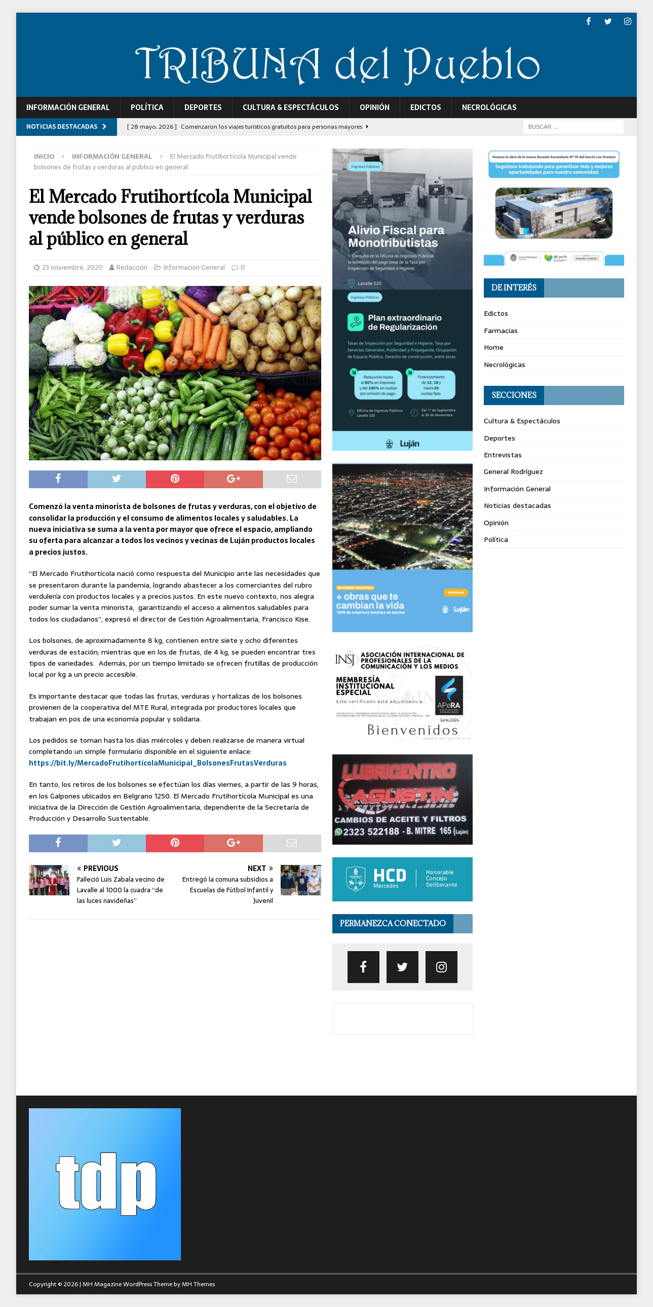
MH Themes (198, 1284)
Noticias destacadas (517, 505)
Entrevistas (503, 454)
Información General (68, 107)
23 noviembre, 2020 (72, 267)
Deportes (203, 107)
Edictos (425, 107)
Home (494, 347)
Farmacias (501, 330)
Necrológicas (489, 107)
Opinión (375, 107)
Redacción (132, 267)
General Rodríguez (513, 471)
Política (147, 107)
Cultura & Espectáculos (291, 107)
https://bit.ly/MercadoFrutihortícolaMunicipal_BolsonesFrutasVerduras (158, 762)
